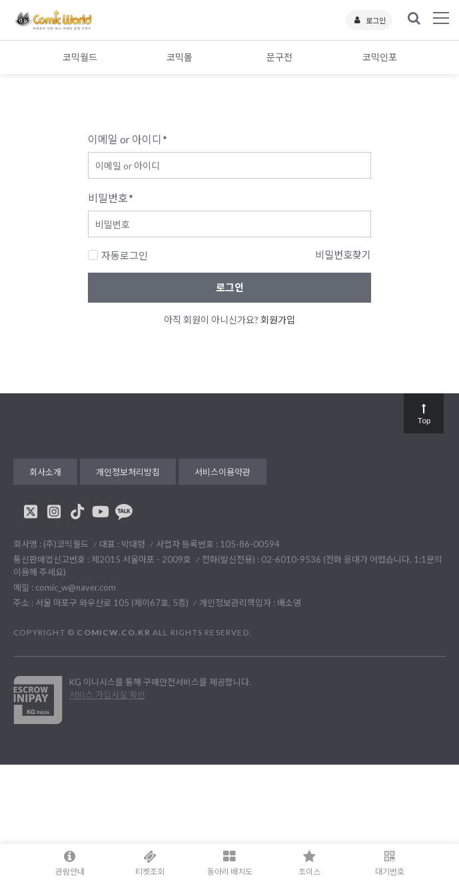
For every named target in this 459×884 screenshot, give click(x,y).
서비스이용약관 (222, 472)
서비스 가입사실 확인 (107, 694)
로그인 (369, 20)
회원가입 (277, 319)
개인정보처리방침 (128, 472)
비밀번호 (110, 197)
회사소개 (45, 472)
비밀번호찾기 (343, 255)
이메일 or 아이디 (127, 139)
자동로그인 (118, 255)
